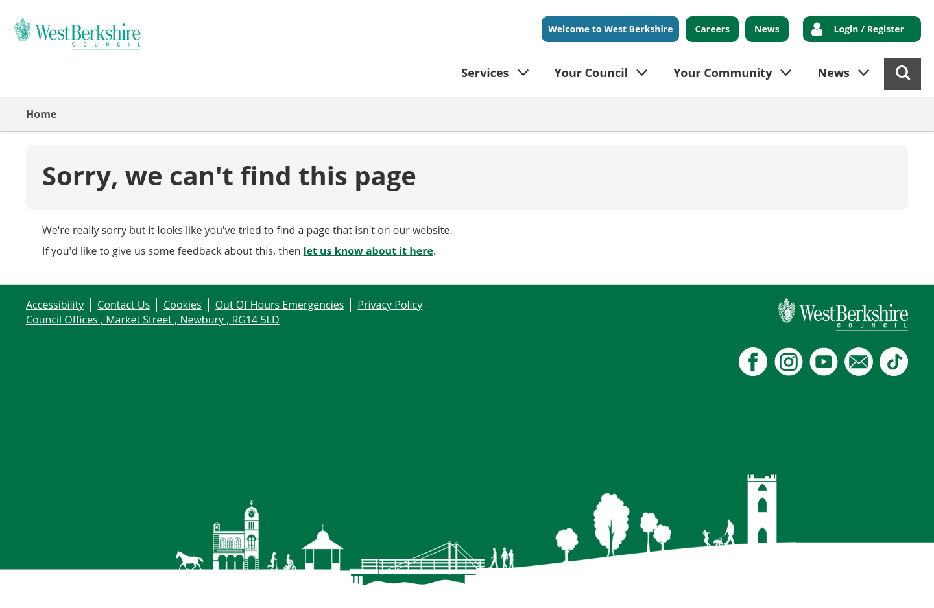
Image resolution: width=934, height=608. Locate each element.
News (767, 29)
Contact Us (123, 305)
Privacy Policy (389, 305)
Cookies (182, 305)
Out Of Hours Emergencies (279, 305)
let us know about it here (368, 251)
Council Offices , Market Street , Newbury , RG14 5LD (153, 319)
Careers (712, 29)
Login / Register (869, 29)
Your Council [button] (592, 72)
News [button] (833, 72)
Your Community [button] (722, 72)
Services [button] (485, 72)
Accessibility (55, 305)
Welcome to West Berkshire (610, 29)
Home (41, 114)
